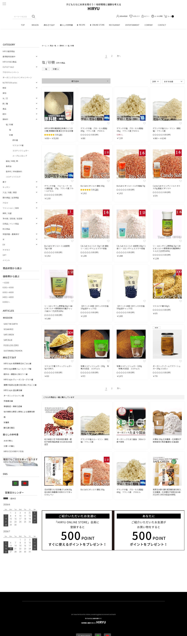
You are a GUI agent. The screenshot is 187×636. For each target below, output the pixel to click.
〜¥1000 (6, 282)
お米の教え (8, 440)
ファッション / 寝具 (11, 208)
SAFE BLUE (8, 340)
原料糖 (15, 140)
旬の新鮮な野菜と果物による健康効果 (19, 411)
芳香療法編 (8, 401)
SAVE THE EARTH (11, 324)
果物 (4, 93)
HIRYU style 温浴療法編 (13, 390)
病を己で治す (49, 25)
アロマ (5, 203)
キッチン (6, 187)
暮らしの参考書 (67, 25)
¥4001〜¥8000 (8, 297)
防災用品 (6, 229)
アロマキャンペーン (11, 72)
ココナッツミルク (13, 176)
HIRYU (93, 620)
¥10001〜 (6, 302)
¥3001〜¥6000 (8, 292)
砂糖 (11, 135)
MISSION (35, 25)
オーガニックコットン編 (14, 395)
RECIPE (83, 25)
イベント (6, 260)
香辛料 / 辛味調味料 (14, 171)
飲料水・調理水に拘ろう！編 (15, 374)
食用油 (8, 166)
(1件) (60, 134)
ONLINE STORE (99, 25)
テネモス (6, 250)
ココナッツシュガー (20, 150)
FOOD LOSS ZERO (11, 345)
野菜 (4, 88)
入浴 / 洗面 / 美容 (10, 192)
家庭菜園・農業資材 (11, 234)
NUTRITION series (10, 82)
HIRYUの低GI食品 (9, 61)
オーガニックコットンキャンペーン (17, 77)
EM (4, 244)
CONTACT (162, 25)
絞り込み (75, 81)
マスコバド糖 (17, 145)
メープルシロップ (19, 155)
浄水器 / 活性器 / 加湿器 (12, 218)
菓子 (4, 182)
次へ (119, 56)
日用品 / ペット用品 (11, 223)
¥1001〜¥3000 (8, 287)
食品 (4, 108)
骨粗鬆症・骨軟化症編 (13, 406)
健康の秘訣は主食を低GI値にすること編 (20, 385)
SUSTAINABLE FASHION (13, 350)
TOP (24, 25)
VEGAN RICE (8, 329)
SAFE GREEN (9, 334)
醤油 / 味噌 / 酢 (12, 161)
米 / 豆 (5, 98)
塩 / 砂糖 (9, 124)
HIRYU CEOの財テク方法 (14, 451)
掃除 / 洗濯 (7, 213)
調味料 (5, 119)
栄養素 (6, 422)
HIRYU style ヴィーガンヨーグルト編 (18, 379)
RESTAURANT (114, 25)
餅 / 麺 (5, 103)
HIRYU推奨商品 (9, 51)
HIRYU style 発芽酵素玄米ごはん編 (17, 363)
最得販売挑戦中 (9, 56)
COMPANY (149, 25)
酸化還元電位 (9, 427)
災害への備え (9, 446)
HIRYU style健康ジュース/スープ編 (17, 368)
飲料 (4, 114)
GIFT (4, 255)
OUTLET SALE (8, 67)
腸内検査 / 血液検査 (11, 197)
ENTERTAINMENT (132, 25)
